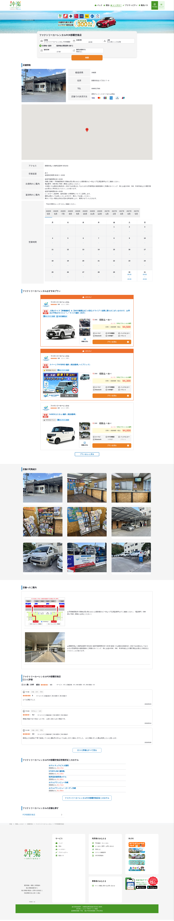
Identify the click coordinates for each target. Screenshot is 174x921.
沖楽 (10, 824)
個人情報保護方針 (31, 888)
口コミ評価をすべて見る (87, 750)
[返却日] (49, 52)
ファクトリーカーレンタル (44, 824)
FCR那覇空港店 (59, 824)
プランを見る (118, 342)
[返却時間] (63, 52)
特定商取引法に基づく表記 (32, 893)
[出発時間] (94, 42)
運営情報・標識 (28, 885)
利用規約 (37, 885)
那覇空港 (30, 824)
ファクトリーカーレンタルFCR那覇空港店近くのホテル (87, 798)
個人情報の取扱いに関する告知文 (31, 890)
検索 (87, 58)
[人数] (120, 42)
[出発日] (81, 42)
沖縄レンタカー (19, 824)
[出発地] (57, 42)
